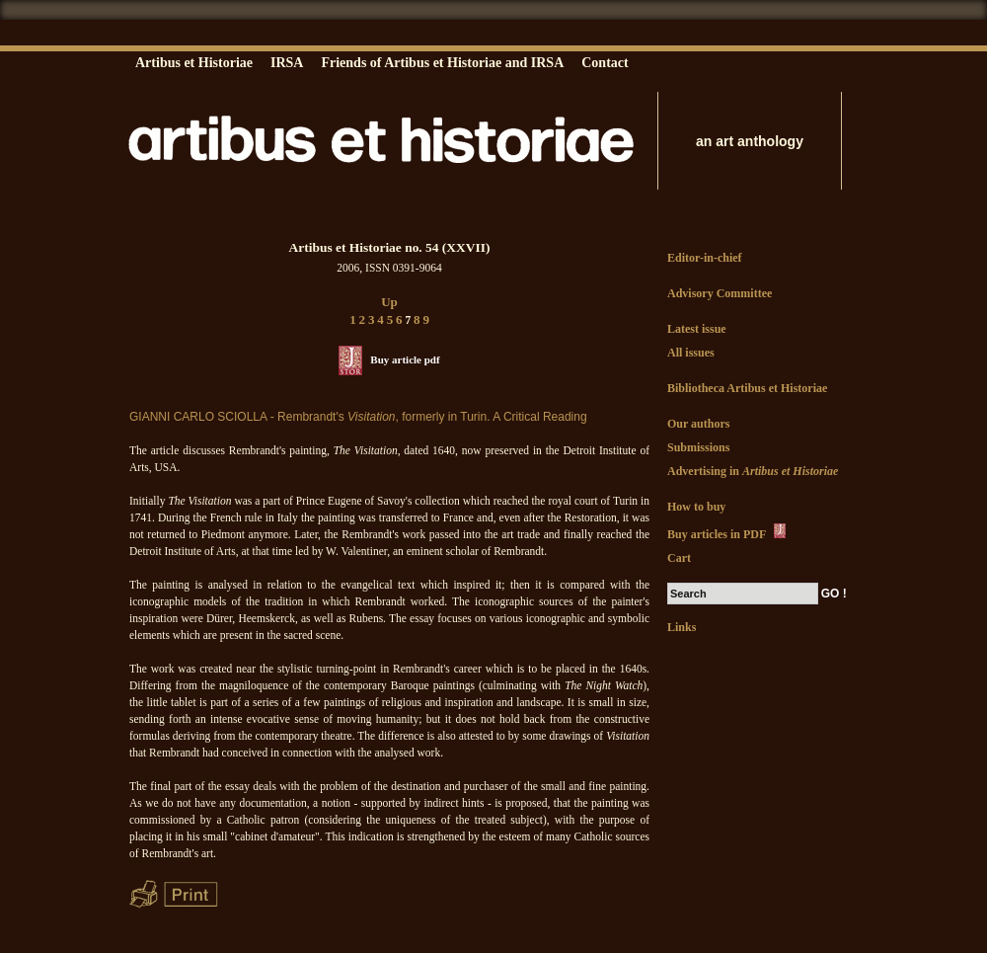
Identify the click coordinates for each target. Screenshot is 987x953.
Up (389, 301)
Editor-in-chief (704, 258)
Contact (604, 62)
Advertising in (752, 471)
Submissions (698, 447)
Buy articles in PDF (728, 532)
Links (681, 627)
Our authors (698, 424)
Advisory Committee (719, 293)
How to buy (696, 507)
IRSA (286, 62)
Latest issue (696, 329)
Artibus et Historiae (194, 62)
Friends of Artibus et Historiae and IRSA (442, 62)
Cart (679, 558)
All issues (691, 352)
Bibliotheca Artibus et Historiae (747, 388)
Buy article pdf (404, 359)
